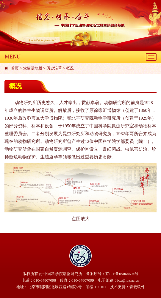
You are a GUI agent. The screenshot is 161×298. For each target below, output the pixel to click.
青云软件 (137, 287)
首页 (15, 68)
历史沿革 (54, 68)
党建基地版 (32, 68)
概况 (70, 68)
